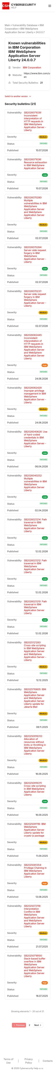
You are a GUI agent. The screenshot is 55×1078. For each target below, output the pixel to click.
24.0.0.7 (40, 32)
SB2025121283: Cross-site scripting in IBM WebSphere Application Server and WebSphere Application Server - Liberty (35, 651)
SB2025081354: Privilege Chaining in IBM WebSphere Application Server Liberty (35, 870)
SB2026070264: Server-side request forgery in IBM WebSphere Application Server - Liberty (35, 254)
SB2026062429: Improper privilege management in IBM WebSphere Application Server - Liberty (35, 395)
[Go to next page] (38, 1025)
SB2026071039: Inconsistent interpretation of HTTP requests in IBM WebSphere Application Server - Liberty (35, 121)
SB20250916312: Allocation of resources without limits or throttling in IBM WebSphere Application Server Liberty (35, 745)
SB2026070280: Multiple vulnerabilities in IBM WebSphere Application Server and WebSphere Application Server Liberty (35, 207)
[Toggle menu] (50, 6)
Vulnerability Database (24, 25)
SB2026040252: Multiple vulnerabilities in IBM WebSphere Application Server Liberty (35, 483)
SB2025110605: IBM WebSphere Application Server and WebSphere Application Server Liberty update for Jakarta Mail (35, 698)
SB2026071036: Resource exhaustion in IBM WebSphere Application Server (35, 164)
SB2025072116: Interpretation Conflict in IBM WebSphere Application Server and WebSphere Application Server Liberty (34, 916)
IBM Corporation (32, 67)
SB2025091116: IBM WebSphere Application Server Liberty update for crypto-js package (35, 829)
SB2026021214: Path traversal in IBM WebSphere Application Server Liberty (35, 525)
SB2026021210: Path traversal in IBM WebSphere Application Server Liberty (35, 607)
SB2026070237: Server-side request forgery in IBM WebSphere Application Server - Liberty (35, 298)
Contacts (48, 1060)
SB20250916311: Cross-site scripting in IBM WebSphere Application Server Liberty (35, 788)
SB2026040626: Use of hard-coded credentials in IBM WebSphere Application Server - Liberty (35, 439)
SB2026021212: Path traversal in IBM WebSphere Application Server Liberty (35, 566)
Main (7, 25)
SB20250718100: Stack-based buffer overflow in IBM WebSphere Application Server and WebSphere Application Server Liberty (34, 966)
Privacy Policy (28, 1061)
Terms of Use (8, 1061)
